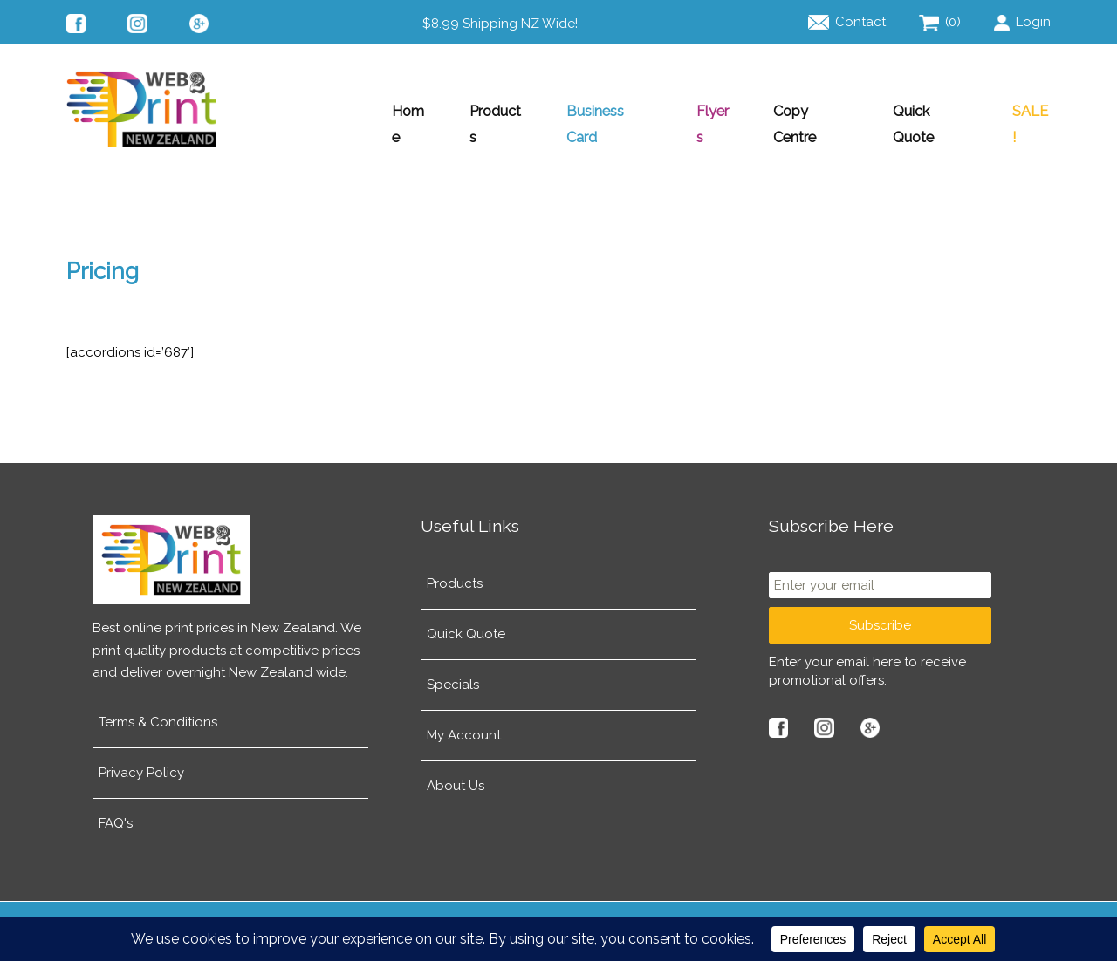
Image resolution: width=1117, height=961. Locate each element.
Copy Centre (807, 110)
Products (484, 110)
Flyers (706, 110)
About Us (455, 774)
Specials (453, 673)
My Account (464, 724)
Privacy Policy (141, 761)
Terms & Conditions (158, 711)
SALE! (1031, 110)
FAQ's (116, 812)
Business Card (600, 110)
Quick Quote (929, 110)
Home (393, 110)
